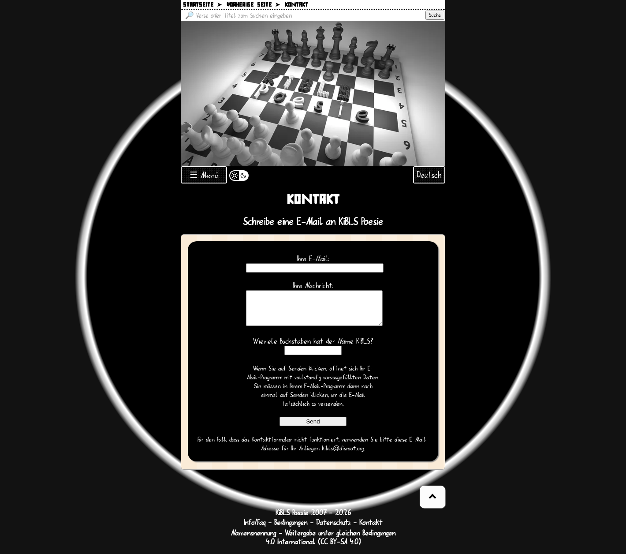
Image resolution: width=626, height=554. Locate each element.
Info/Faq (254, 529)
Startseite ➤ (202, 5)
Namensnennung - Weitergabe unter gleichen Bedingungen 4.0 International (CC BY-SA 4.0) (313, 544)
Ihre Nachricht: (313, 286)
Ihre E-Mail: (313, 259)
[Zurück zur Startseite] (313, 93)
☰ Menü (204, 175)
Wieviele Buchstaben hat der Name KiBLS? (313, 348)
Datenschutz (333, 529)
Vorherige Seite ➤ (253, 5)
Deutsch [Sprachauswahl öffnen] (429, 175)
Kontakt (370, 529)
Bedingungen (290, 529)
